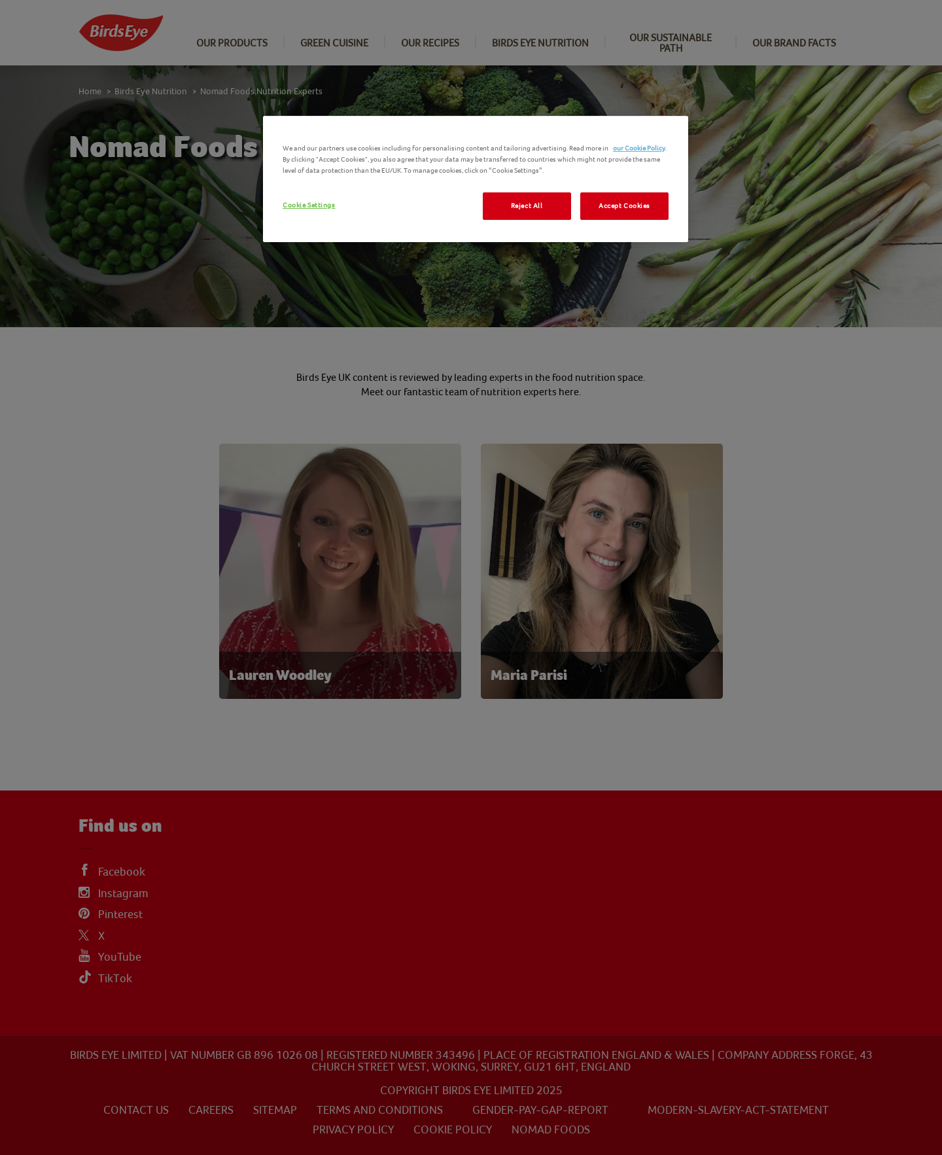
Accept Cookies (624, 206)
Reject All (527, 206)
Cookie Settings (309, 205)
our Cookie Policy (639, 148)
